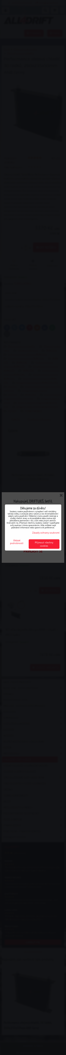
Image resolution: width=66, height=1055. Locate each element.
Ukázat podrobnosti (16, 542)
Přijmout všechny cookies (44, 544)
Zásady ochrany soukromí (45, 532)
